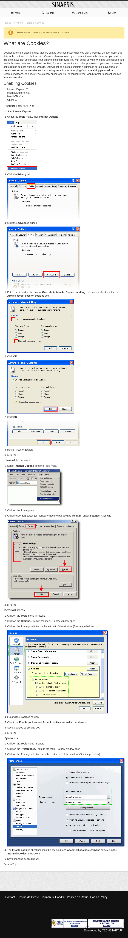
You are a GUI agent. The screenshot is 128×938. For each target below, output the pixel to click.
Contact (10, 897)
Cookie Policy (98, 897)
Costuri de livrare (28, 897)
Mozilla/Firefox (15, 96)
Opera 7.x (12, 99)
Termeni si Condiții (53, 897)
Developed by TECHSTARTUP (103, 930)
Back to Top (10, 455)
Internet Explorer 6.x (18, 92)
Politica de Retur (77, 897)
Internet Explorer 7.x (18, 89)
